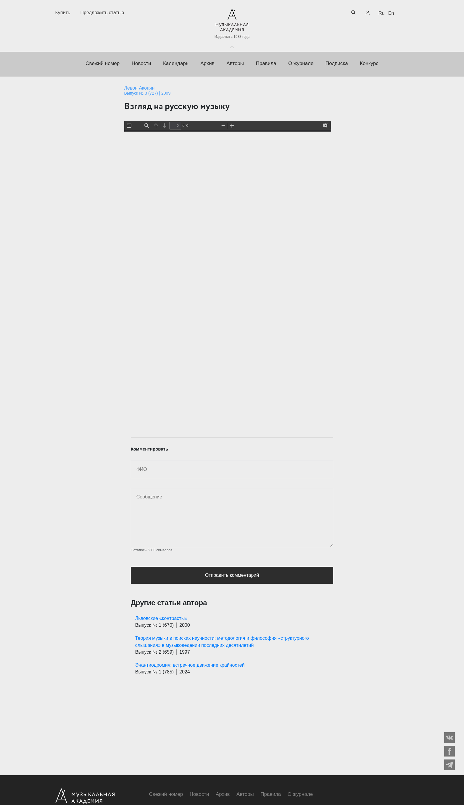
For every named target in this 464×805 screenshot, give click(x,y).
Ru (381, 13)
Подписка (337, 63)
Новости (141, 63)
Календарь (175, 63)
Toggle (232, 45)
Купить (62, 12)
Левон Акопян (139, 87)
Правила (266, 63)
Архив (207, 63)
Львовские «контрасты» (161, 618)
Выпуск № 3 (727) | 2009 (147, 93)
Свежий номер (103, 63)
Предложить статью (102, 12)
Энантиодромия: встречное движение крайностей (190, 665)
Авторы (235, 63)
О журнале (301, 63)
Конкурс (369, 63)
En (391, 13)
